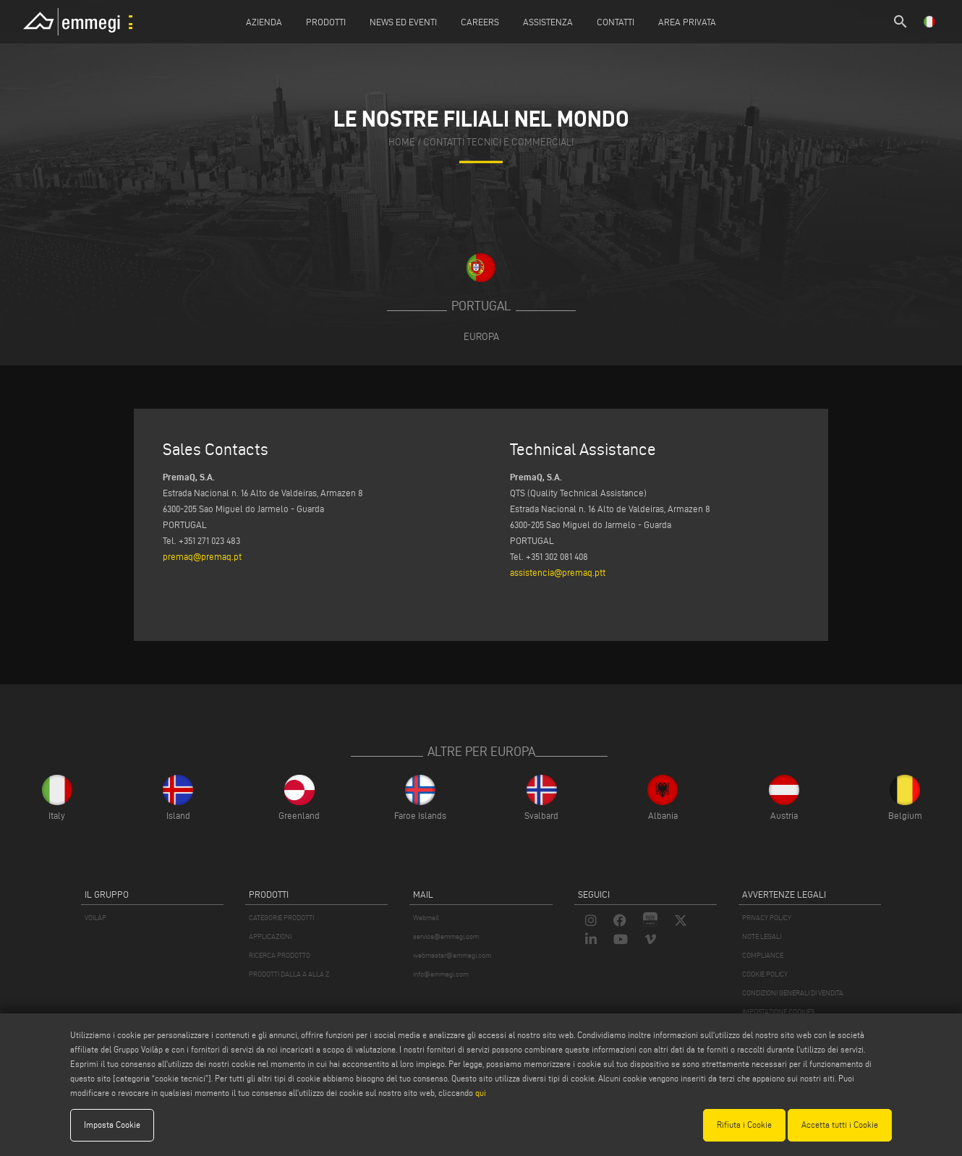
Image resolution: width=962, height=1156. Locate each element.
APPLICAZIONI (270, 936)
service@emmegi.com (446, 936)
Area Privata (687, 22)
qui (480, 1092)
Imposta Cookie (112, 1124)
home (401, 142)
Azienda (264, 22)
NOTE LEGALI (761, 936)
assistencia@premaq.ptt (557, 572)
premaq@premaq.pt (202, 556)
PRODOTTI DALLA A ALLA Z (289, 974)
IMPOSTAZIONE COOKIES (778, 1012)
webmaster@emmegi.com (452, 955)
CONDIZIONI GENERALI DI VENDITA (792, 993)
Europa (481, 336)
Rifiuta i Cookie (744, 1124)
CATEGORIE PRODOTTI (281, 918)
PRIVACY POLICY (766, 918)
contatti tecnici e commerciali (498, 142)
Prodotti (326, 22)
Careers (480, 22)
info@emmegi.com (441, 974)
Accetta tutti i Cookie (839, 1124)
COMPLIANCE (762, 955)
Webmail (426, 918)
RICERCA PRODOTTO (279, 955)
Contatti (615, 22)
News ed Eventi (403, 22)
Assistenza (548, 22)
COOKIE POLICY (765, 974)
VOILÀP (95, 918)
